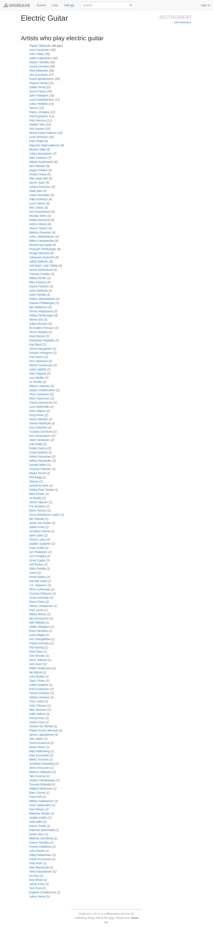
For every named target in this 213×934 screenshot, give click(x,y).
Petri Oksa (36, 651)
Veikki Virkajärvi (39, 626)
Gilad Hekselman (40, 855)
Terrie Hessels (38, 332)
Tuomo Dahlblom (40, 846)
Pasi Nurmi (36, 357)
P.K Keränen (37, 506)
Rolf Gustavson (39, 689)
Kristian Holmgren (40, 352)
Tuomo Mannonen (41, 402)
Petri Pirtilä (36, 141)
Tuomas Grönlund (40, 431)
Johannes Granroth (41, 257)
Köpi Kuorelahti (39, 755)
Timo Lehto (36, 701)
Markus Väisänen (40, 772)
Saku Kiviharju (38, 199)
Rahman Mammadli (42, 830)
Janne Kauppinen (40, 348)
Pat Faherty (36, 809)
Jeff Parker (36, 564)
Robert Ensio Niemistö (43, 730)
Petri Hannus (37, 120)
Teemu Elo (36, 319)
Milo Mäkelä (37, 622)
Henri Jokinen (38, 660)
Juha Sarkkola (38, 290)
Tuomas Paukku (39, 274)
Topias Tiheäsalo (40, 45)
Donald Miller (37, 464)
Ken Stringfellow (39, 639)
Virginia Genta (38, 83)
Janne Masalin (38, 419)
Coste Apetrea (38, 452)
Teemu (33, 108)
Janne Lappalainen (41, 734)
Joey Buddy (36, 676)
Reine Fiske (37, 601)
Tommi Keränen (39, 693)
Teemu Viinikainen (41, 606)
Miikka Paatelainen (41, 801)
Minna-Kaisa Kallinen (43, 132)
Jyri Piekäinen (38, 552)
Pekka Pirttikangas (41, 315)
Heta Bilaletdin (38, 70)
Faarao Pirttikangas (41, 303)
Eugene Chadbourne (42, 892)
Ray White (36, 880)
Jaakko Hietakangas (42, 780)
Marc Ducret (37, 792)
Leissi (33, 572)
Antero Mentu (38, 224)
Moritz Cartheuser (40, 365)
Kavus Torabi (37, 826)
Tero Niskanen (38, 361)
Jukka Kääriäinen (40, 58)
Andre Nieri (37, 834)
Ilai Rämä (35, 672)
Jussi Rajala (37, 635)
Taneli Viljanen (38, 502)
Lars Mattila (36, 377)
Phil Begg (35, 477)
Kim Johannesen (40, 435)
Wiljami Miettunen (40, 788)
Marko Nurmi (37, 473)
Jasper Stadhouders (42, 390)
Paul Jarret (36, 610)
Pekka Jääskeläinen (42, 298)
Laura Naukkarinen (41, 99)
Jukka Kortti (36, 527)
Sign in (205, 5)
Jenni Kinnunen (39, 767)
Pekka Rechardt (39, 220)
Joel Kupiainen (38, 116)
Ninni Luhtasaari (39, 589)
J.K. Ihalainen (38, 585)
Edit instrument (182, 22)
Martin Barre (37, 747)
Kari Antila (35, 444)
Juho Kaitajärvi (38, 95)
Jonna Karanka (39, 66)
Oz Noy (34, 875)
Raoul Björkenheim (41, 79)
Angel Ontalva (38, 170)
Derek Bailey (37, 577)
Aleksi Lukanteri (39, 386)
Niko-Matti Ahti (38, 178)
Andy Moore (37, 336)
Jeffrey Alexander (40, 460)
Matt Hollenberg (39, 751)
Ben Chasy (36, 207)
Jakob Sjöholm (38, 261)
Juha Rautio (37, 850)
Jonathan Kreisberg (42, 763)
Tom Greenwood (40, 211)
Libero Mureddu (39, 195)
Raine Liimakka (39, 112)
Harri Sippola (37, 373)
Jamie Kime (37, 884)
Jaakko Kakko (38, 817)
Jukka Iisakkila (38, 684)
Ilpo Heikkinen (38, 307)
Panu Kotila (36, 547)
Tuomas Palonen (40, 469)
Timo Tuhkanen (39, 394)
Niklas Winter (37, 278)
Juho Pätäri (36, 54)
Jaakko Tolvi (37, 124)
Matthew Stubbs (39, 813)
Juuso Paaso (37, 91)
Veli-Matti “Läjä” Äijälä (43, 265)
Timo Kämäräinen (40, 871)
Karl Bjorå (35, 344)
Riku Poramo (37, 282)
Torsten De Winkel (41, 726)
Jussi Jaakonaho (40, 805)
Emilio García (38, 448)
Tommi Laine (37, 539)
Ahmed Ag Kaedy (40, 245)
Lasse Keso (36, 722)
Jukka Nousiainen (40, 153)
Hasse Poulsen (39, 286)
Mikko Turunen (38, 759)
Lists (55, 5)
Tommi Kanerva (39, 743)
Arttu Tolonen (37, 705)
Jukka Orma (37, 87)
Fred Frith (35, 796)
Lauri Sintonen (38, 137)
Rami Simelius (38, 630)
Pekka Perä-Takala (41, 489)
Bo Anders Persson (41, 328)
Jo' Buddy (35, 381)
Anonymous (37, 718)
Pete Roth (36, 863)
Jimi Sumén (36, 128)
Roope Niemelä (39, 253)
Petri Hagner (37, 411)
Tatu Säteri (36, 738)
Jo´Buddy (35, 498)
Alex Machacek (39, 867)
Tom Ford (35, 888)
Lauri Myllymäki (39, 406)
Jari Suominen (38, 74)
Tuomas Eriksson (40, 593)
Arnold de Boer (38, 485)
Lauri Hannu (37, 203)
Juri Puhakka (37, 556)
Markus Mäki (37, 149)
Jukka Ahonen (38, 323)
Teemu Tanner (38, 228)
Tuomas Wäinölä (40, 784)
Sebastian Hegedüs (41, 340)
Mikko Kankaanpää (41, 240)
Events (41, 5)
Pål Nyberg (36, 647)
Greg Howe (36, 415)
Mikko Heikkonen (40, 668)
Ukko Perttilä (37, 294)
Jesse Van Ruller (40, 523)
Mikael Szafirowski (41, 162)
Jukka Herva (37, 896)
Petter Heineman (40, 456)
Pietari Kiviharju (39, 643)
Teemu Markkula (40, 423)
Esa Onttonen (38, 427)
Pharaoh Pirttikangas (42, 249)
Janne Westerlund (41, 269)
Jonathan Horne (39, 531)
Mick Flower (37, 494)
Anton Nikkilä (37, 369)
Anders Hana (37, 174)
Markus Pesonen (40, 232)
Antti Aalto (36, 821)
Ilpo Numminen (39, 618)
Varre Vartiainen (39, 440)
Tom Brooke (37, 655)
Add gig (69, 5)
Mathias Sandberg (41, 838)
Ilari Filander (37, 166)
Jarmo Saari (37, 182)
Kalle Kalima (37, 713)
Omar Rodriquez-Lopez (44, 514)
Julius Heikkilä (38, 103)
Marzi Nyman (37, 510)
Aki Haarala (36, 518)
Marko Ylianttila (39, 62)
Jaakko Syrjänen (40, 543)
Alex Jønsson (38, 709)
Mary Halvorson (39, 398)
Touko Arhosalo (39, 597)
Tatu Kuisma (37, 776)
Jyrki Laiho (36, 535)
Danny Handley (39, 842)
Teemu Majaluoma (41, 311)
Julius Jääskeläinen (41, 236)
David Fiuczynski (40, 859)
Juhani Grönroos (40, 186)
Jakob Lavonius (39, 697)
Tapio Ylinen (37, 680)
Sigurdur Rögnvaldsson (44, 145)
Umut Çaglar (37, 560)
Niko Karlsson (38, 157)
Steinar (33, 481)
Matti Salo (35, 191)
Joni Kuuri (35, 664)
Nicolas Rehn (37, 215)
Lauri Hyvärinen (39, 49)
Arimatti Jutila (38, 581)
